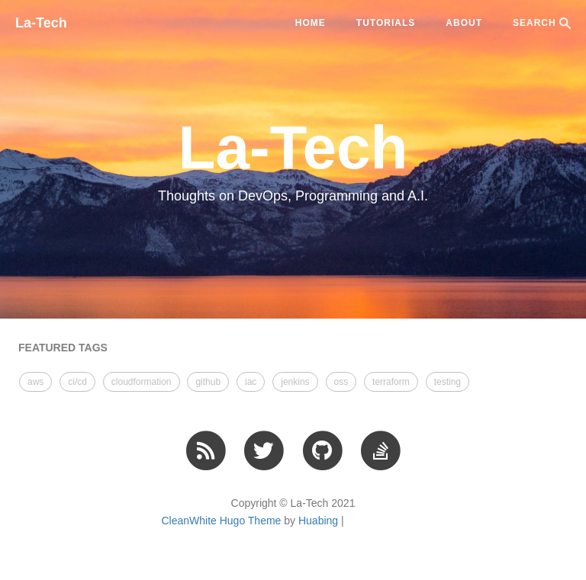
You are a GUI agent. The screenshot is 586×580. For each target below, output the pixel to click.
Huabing (318, 520)
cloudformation (141, 382)
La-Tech (41, 22)
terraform (391, 382)
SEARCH (542, 23)
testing (447, 382)
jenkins (295, 382)
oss (341, 382)
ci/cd (77, 382)
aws (35, 382)
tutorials (385, 23)
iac (250, 382)
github (208, 382)
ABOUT (464, 23)
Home (310, 23)
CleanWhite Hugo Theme (221, 520)
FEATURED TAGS (63, 347)
